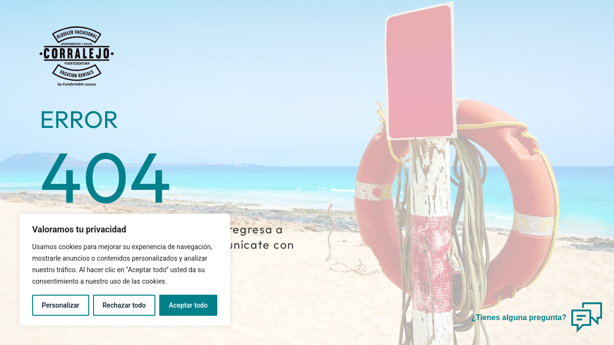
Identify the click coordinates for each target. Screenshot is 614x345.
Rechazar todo (124, 305)
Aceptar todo (188, 305)
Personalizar (60, 305)
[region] (124, 270)
